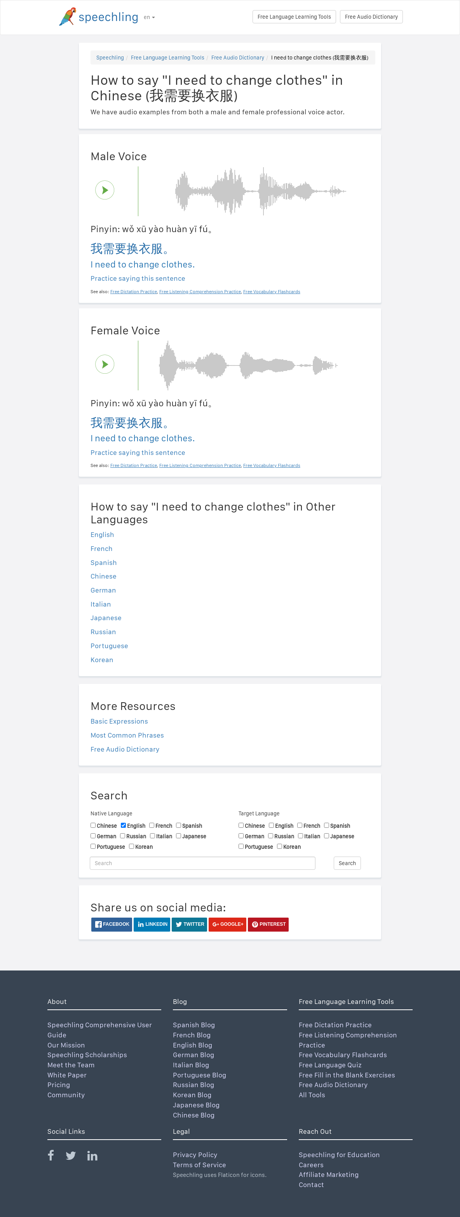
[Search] (202, 863)
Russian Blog (193, 1085)
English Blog (192, 1045)
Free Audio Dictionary (371, 17)
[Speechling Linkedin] (97, 1157)
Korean (102, 660)
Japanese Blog (196, 1105)
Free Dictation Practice (335, 1025)
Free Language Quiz (330, 1065)
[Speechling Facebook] (55, 1157)
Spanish (104, 562)
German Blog (193, 1055)
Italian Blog (191, 1065)
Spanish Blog (194, 1025)
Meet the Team (71, 1065)
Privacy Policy (195, 1155)
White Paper (67, 1075)
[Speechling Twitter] (75, 1157)
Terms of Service (199, 1165)
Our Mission (66, 1045)
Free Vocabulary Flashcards (343, 1055)
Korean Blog (192, 1095)
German (103, 590)
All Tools (312, 1095)
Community (66, 1095)
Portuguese (109, 646)
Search (347, 863)
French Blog (192, 1035)
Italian (101, 604)
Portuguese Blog (199, 1075)
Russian (103, 632)
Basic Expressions (119, 721)
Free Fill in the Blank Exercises (347, 1075)
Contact (311, 1184)
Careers (311, 1165)
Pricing (58, 1085)
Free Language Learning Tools (294, 17)
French (102, 548)
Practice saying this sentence (138, 278)
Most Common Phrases (127, 735)
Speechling (110, 57)
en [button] (149, 17)
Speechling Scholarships (87, 1055)
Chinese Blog (193, 1115)
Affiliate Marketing (329, 1174)
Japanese (106, 618)
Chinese (104, 576)
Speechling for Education (339, 1155)
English (102, 534)
